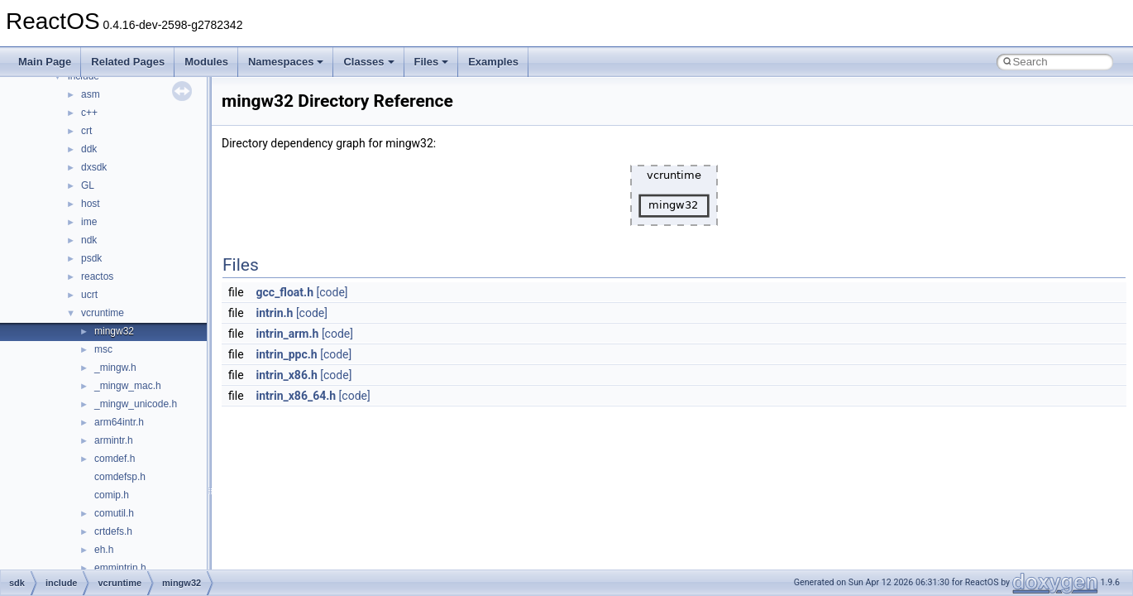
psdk (91, 258)
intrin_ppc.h (287, 354)
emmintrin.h (120, 568)
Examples (493, 61)
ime (89, 222)
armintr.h (113, 440)
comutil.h (114, 513)
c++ (89, 112)
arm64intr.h (119, 422)
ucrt (89, 294)
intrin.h (275, 313)
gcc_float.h (284, 292)
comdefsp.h (120, 477)
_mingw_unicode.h (135, 404)
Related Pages (128, 61)
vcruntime (102, 313)
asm (90, 94)
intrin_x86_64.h (296, 395)
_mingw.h (115, 367)
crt (86, 131)
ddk (89, 149)
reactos (97, 276)
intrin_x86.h (287, 375)
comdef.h (114, 458)
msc (103, 349)
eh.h (103, 549)
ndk (89, 240)
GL (87, 185)
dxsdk (94, 167)
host (90, 203)
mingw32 (114, 331)
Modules (206, 61)
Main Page (44, 61)
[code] (331, 292)
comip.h (111, 495)
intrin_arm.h (287, 333)
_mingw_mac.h (127, 386)
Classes (368, 61)
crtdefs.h (113, 531)
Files (431, 61)
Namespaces (286, 61)
